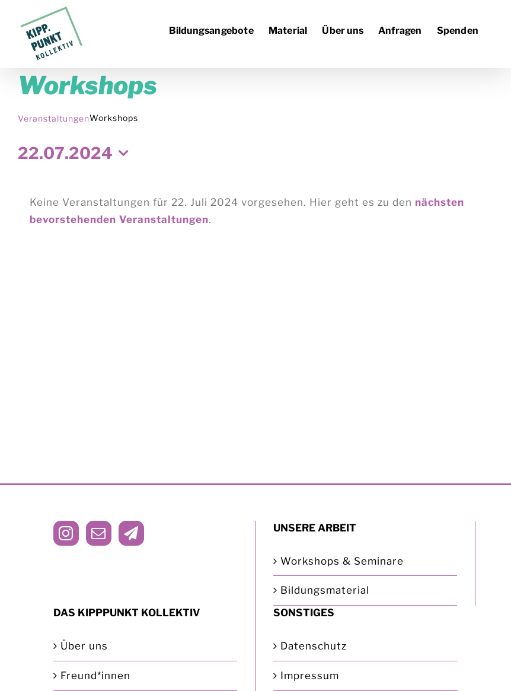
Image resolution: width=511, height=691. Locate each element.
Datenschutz (313, 646)
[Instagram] (66, 533)
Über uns (84, 646)
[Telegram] (131, 533)
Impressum (309, 676)
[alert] (255, 211)
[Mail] (98, 533)
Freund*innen (95, 676)
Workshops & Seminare (342, 561)
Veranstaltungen (54, 118)
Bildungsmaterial (324, 590)
